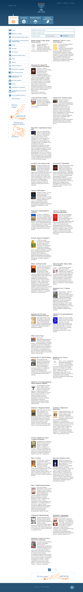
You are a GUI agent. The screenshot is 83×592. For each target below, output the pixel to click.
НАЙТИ (65, 36)
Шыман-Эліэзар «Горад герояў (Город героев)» (40, 41)
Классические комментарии (20, 37)
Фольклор (15, 52)
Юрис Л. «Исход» (36, 458)
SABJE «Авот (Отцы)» (37, 336)
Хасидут (14, 48)
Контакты (72, 3)
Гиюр (13, 58)
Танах (13, 30)
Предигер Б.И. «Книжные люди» (62, 98)
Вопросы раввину (35, 18)
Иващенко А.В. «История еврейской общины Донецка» (40, 314)
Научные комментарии (18, 55)
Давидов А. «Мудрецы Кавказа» (40, 408)
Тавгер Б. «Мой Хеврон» (38, 190)
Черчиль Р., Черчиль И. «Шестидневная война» (60, 211)
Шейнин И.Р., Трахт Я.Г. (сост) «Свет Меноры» (62, 41)
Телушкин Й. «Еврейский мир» (40, 515)
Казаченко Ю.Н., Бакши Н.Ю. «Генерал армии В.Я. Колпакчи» (40, 65)
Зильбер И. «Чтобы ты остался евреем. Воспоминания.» (40, 539)
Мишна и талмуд (17, 33)
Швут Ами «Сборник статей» (61, 458)
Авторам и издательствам (47, 18)
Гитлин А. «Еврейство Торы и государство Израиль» (39, 438)
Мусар (13, 45)
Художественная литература (17, 76)
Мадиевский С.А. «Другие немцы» (41, 357)
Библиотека (13, 18)
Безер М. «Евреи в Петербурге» (40, 238)
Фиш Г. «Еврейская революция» (40, 485)
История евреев (16, 80)
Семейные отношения (18, 87)
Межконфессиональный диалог (19, 91)
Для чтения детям (17, 72)
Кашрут (14, 62)
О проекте (65, 3)
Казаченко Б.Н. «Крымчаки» (61, 163)
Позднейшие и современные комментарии (20, 41)
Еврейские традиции (18, 69)
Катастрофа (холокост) (19, 95)
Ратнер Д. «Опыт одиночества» (40, 163)
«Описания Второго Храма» (39, 98)
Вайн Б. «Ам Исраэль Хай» (38, 264)
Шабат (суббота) (16, 65)
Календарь (24, 18)
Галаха (14, 84)
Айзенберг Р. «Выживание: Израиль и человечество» (61, 516)
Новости (59, 3)
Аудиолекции (16, 98)
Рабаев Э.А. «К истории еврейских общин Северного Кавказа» (41, 382)
